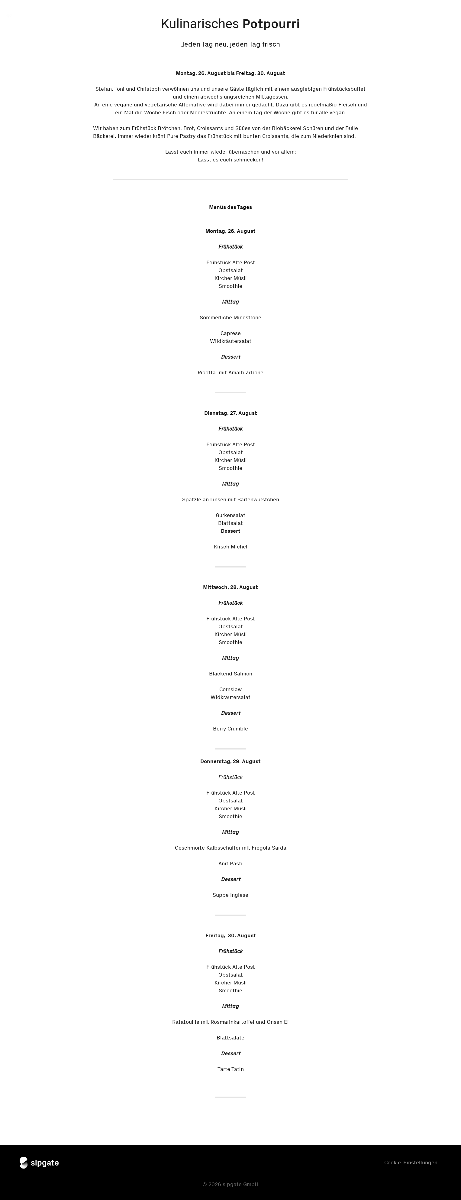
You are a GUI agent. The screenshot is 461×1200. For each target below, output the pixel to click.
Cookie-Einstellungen (410, 1162)
